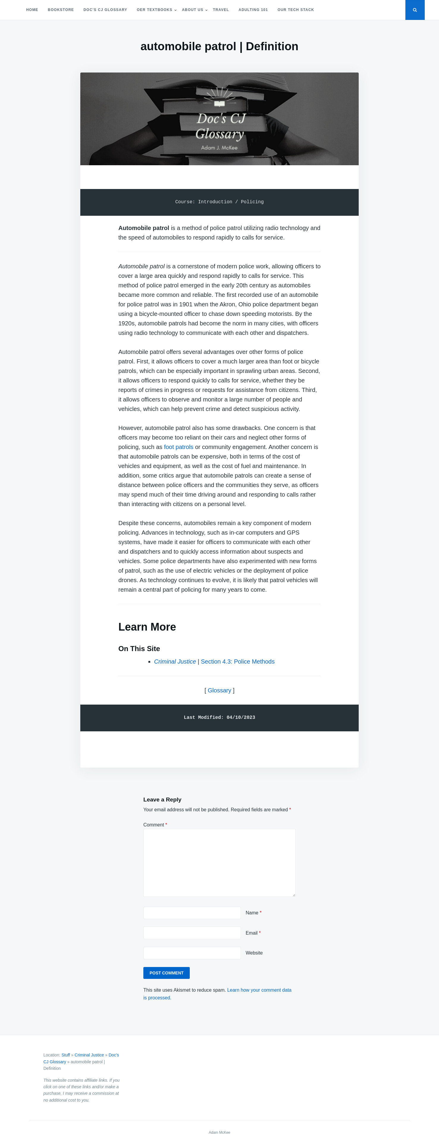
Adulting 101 (253, 10)
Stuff (66, 1055)
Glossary (219, 690)
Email (253, 932)
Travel (221, 10)
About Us (192, 10)
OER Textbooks (155, 10)
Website (254, 952)
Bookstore (61, 10)
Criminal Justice (175, 661)
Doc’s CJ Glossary (105, 10)
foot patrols (178, 447)
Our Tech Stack (295, 10)
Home (32, 10)
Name (253, 912)
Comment (155, 824)
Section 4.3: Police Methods (238, 661)
